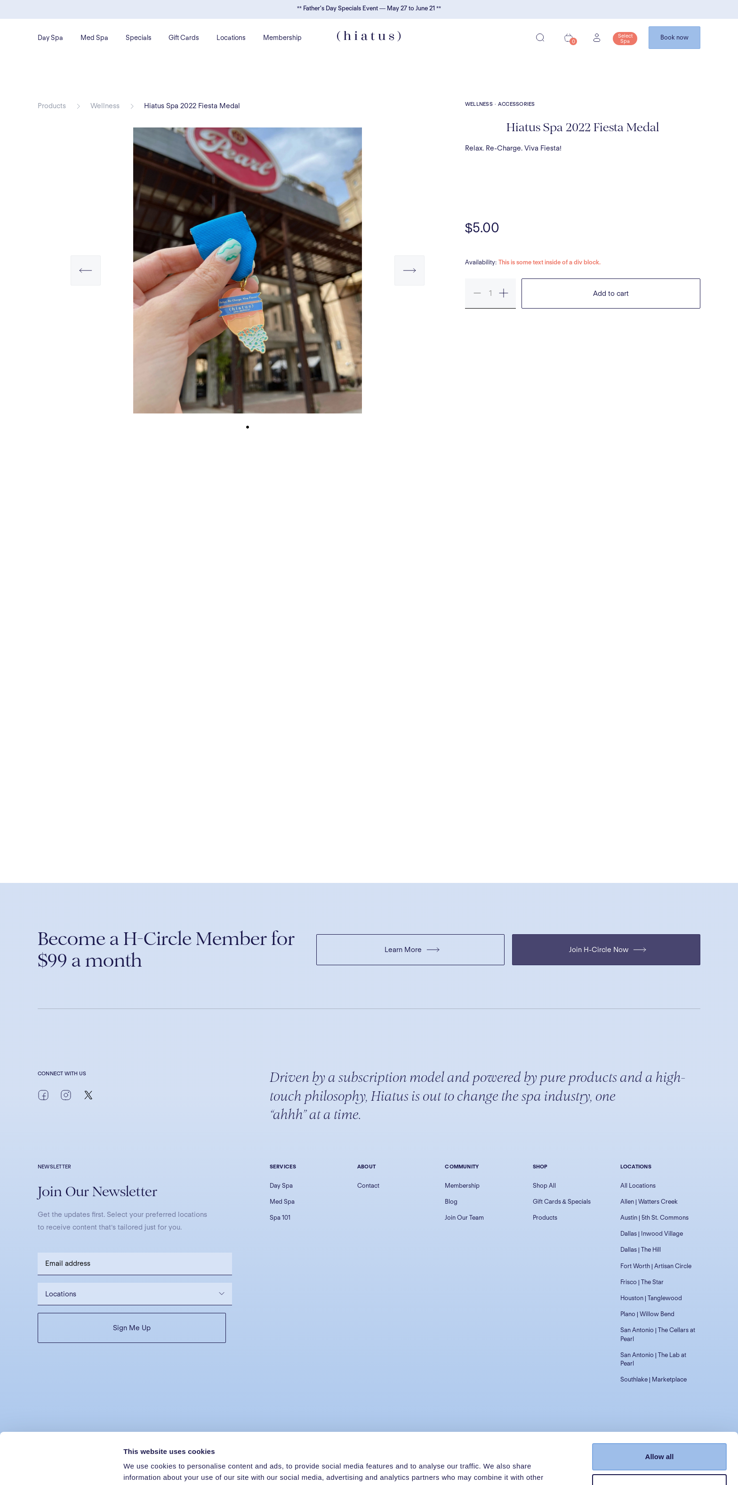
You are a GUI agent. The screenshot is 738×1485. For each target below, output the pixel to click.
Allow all (659, 1409)
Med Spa (94, 37)
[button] (85, 279)
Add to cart (611, 293)
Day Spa (50, 37)
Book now (674, 37)
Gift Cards (183, 37)
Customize (659, 1439)
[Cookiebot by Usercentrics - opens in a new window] (61, 1467)
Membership (282, 37)
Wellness (105, 106)
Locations (231, 37)
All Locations (638, 1185)
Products (52, 106)
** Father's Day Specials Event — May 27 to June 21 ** (369, 8)
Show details (145, 1466)
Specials (139, 37)
